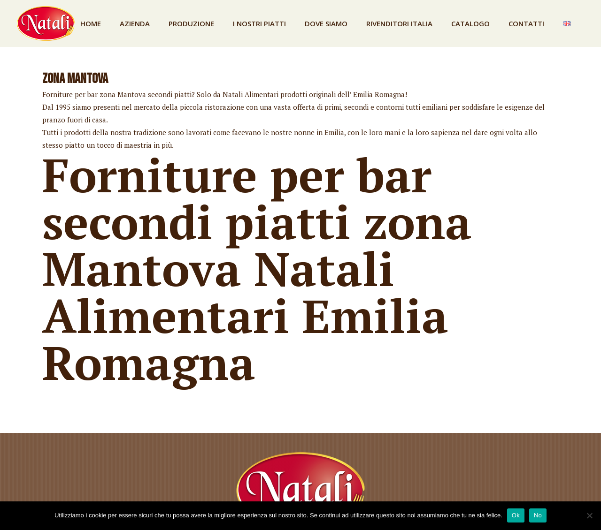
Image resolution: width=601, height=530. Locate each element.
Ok (516, 515)
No (538, 515)
